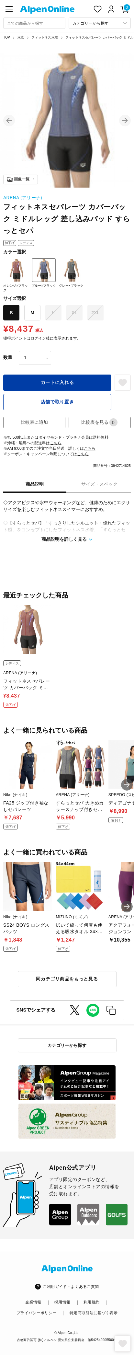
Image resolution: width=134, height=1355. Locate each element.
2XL (95, 312)
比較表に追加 (34, 422)
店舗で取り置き (57, 401)
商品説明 (35, 484)
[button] (9, 120)
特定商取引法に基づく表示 (93, 1313)
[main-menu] (9, 9)
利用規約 (91, 1302)
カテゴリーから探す (67, 1045)
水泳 (20, 37)
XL (74, 312)
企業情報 (33, 1302)
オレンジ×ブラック (15, 275)
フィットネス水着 (44, 37)
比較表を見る (99, 422)
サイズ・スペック (99, 484)
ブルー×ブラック (43, 272)
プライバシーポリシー (37, 1313)
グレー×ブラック (71, 272)
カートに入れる (57, 382)
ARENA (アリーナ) (22, 197)
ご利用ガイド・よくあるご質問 (71, 1286)
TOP (6, 37)
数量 (7, 357)
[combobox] (34, 23)
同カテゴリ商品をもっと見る (67, 978)
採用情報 (62, 1302)
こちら (55, 443)
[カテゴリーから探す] (100, 23)
